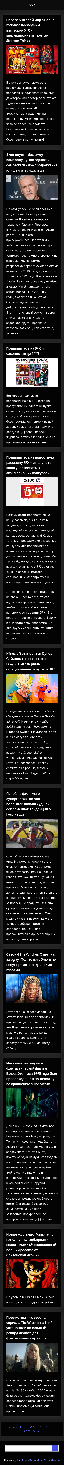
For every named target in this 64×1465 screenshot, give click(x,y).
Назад (14, 1427)
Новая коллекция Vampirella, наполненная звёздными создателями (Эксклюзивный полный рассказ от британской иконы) (31, 1244)
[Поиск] (55, 1448)
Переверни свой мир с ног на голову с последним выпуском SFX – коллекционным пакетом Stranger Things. (30, 30)
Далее (36, 1431)
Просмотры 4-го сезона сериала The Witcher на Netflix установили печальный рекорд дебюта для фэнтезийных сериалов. (30, 1327)
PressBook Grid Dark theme (41, 1460)
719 (46, 1427)
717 (32, 1427)
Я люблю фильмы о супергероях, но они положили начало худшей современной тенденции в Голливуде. (28, 803)
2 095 (27, 1431)
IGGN (32, 4)
